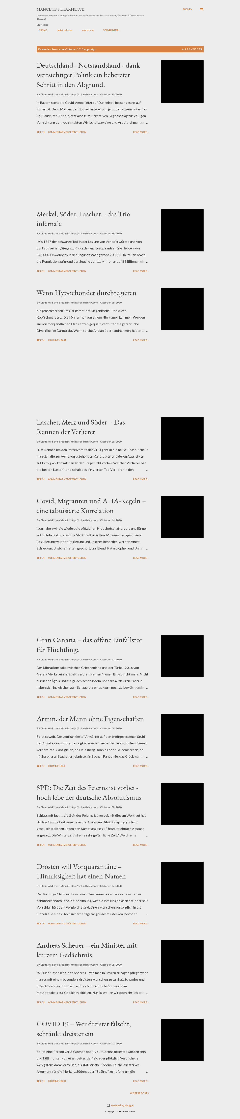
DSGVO (41, 30)
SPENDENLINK (109, 30)
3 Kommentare (57, 340)
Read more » (141, 132)
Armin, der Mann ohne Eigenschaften (90, 718)
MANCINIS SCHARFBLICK (60, 9)
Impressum (86, 30)
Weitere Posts (139, 1093)
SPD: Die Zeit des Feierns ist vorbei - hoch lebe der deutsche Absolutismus (89, 792)
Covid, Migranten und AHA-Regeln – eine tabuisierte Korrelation (91, 505)
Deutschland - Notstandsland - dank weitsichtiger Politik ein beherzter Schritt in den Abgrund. (88, 74)
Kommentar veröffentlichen (67, 132)
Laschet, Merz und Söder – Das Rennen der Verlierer (81, 426)
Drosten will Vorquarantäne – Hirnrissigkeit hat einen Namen (81, 871)
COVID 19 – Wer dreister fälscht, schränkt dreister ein (84, 1028)
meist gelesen (62, 30)
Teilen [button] (41, 132)
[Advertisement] (93, 172)
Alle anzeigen (192, 49)
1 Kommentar (56, 766)
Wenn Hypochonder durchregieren (86, 292)
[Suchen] (187, 9)
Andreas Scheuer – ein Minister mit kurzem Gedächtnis (87, 949)
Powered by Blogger (120, 1105)
